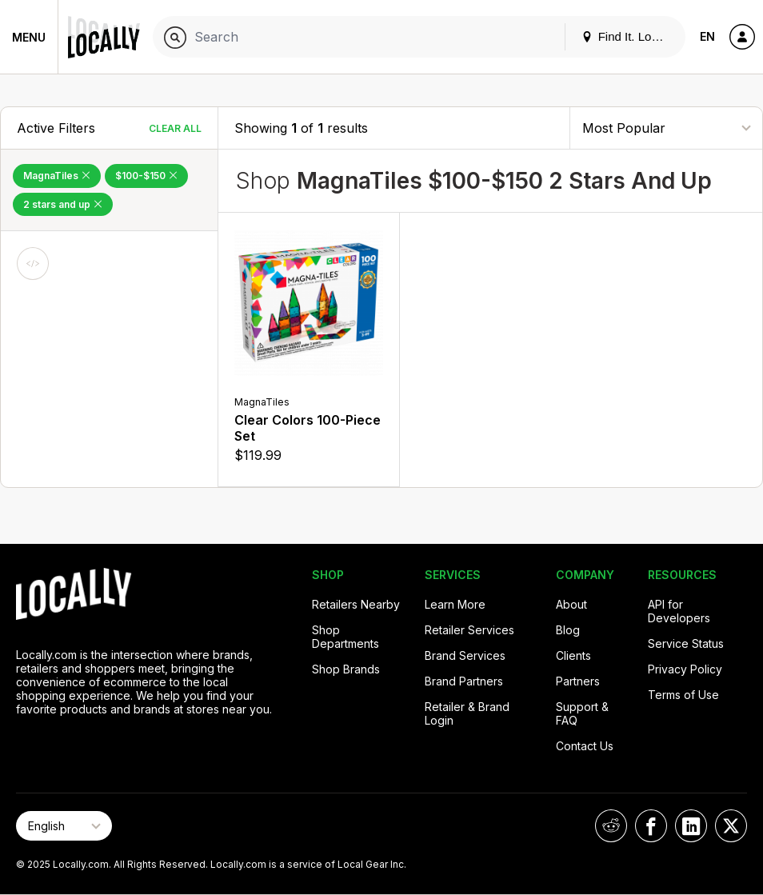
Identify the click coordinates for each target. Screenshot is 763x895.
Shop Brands (346, 669)
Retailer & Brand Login (467, 713)
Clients (573, 655)
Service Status (686, 643)
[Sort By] (666, 127)
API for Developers (679, 611)
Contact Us (584, 746)
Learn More (455, 604)
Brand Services (465, 655)
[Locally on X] (731, 825)
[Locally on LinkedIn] (691, 825)
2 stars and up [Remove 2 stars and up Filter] (62, 204)
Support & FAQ (582, 713)
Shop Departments (345, 636)
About (571, 604)
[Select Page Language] (64, 826)
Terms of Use (683, 694)
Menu (29, 37)
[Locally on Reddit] (611, 825)
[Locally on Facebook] (651, 825)
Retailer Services (469, 630)
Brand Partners (464, 681)
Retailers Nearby (356, 604)
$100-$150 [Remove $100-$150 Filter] (146, 176)
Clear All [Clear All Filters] (175, 128)
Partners (578, 681)
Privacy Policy (685, 669)
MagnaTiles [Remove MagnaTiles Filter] (56, 176)
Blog (568, 630)
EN (707, 36)
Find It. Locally (628, 36)
